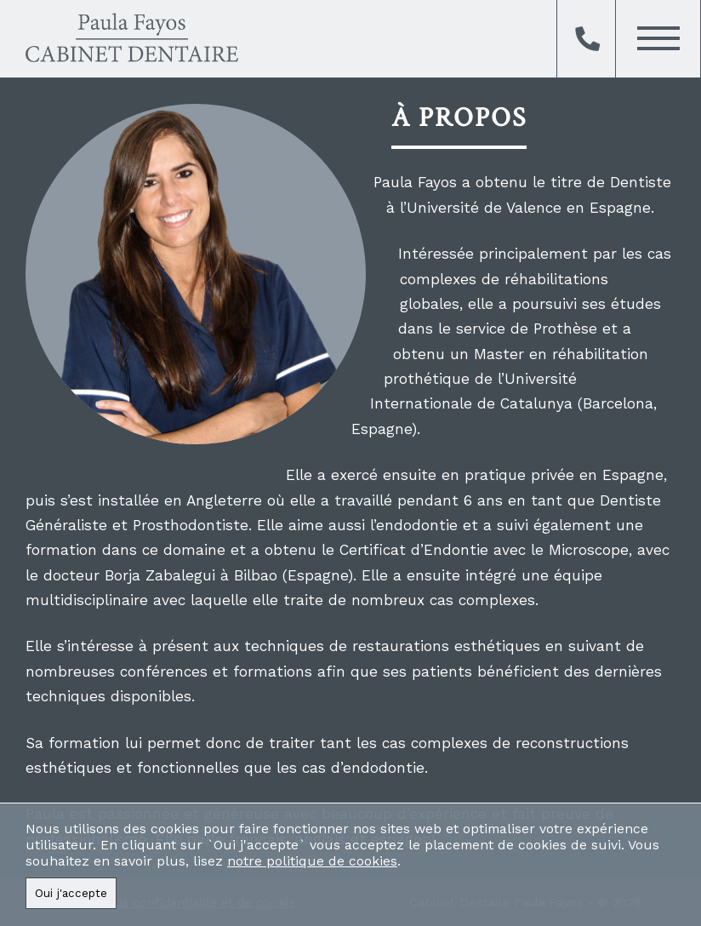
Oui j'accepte (71, 893)
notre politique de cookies (312, 861)
